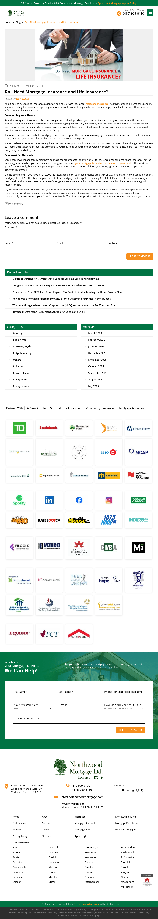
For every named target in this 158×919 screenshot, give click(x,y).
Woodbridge (127, 882)
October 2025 (96, 366)
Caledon (17, 882)
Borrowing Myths (22, 346)
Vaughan (125, 872)
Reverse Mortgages (125, 830)
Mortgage (80, 817)
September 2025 (97, 373)
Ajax (15, 847)
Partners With (14, 408)
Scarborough (128, 852)
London (53, 872)
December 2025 (97, 353)
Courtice (53, 852)
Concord (53, 847)
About (45, 817)
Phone (124, 692)
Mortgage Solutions (125, 817)
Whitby (124, 877)
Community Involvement (101, 408)
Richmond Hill (128, 847)
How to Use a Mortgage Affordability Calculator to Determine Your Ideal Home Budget (61, 298)
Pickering (90, 877)
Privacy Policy (20, 836)
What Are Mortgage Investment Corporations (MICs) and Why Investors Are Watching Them (64, 305)
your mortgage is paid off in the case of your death (104, 163)
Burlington (18, 877)
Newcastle (90, 852)
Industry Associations (70, 408)
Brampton (18, 872)
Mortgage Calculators (126, 823)
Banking (17, 333)
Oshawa (89, 872)
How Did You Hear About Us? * (122, 705)
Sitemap (46, 836)
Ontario (89, 862)
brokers (16, 359)
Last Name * (65, 692)
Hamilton (54, 862)
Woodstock (127, 887)
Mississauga (91, 847)
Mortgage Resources (131, 408)
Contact (46, 830)
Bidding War (19, 340)
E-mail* (62, 705)
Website (113, 243)
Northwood (22, 98)
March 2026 (95, 333)
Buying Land (19, 379)
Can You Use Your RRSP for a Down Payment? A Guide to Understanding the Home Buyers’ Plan (67, 292)
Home (8, 22)
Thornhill (125, 862)
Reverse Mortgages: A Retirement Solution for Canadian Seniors (48, 312)
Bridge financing (21, 353)
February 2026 (96, 340)
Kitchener (54, 867)
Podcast (17, 830)
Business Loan (20, 373)
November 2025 (97, 359)
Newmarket (91, 857)
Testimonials (19, 823)
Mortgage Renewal (85, 823)
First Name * (20, 692)
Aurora (16, 852)
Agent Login (81, 836)
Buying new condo (22, 386)
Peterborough (92, 882)
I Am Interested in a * (25, 705)
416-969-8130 (81, 786)
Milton (52, 882)
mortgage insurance (97, 103)
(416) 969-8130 (82, 790)
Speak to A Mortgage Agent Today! (117, 3)
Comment (11, 227)
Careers (46, 823)
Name (9, 243)
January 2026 (96, 346)
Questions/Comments (26, 718)
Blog (18, 22)
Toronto (125, 867)
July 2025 (93, 386)
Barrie (16, 857)
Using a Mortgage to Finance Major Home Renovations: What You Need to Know (58, 285)
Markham (54, 877)
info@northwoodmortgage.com (82, 797)
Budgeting (18, 366)
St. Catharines (128, 857)
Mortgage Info (82, 830)
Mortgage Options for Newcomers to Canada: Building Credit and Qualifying (55, 278)
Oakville (89, 867)
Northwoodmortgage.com (86, 904)
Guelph (53, 857)
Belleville (17, 862)
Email (61, 243)
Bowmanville (20, 867)
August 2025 (95, 379)
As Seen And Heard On (39, 408)
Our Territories (21, 843)
